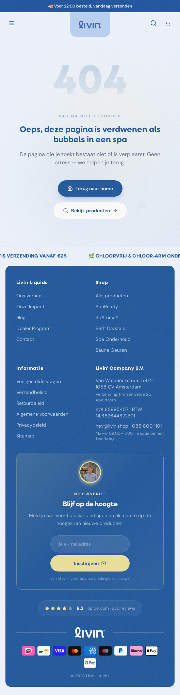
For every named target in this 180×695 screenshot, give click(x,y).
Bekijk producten (90, 212)
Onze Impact (30, 306)
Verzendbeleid (32, 392)
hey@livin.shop (112, 426)
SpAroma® (107, 317)
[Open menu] (11, 23)
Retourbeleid (30, 403)
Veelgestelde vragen (38, 381)
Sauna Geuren (111, 350)
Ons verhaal (29, 296)
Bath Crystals (110, 328)
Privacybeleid (31, 425)
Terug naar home (90, 189)
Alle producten (112, 296)
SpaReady (107, 306)
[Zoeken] (153, 23)
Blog (21, 317)
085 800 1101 (147, 426)
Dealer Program (33, 328)
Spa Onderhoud (113, 339)
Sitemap (25, 436)
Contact (25, 339)
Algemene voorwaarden (42, 414)
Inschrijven (90, 563)
